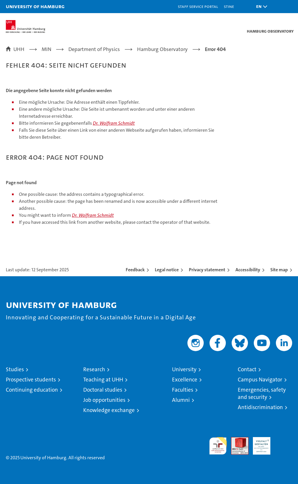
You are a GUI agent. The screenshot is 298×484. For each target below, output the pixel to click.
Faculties (182, 389)
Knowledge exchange (109, 410)
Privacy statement (207, 270)
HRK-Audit (258, 443)
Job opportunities (104, 400)
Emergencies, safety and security (262, 393)
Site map (279, 270)
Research (94, 369)
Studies (15, 369)
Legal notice (167, 270)
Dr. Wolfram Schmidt (114, 123)
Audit (236, 440)
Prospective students (31, 379)
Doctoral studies (102, 389)
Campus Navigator (260, 379)
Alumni (181, 400)
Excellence (184, 379)
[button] (260, 6)
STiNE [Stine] (229, 6)
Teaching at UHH (103, 379)
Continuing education (32, 389)
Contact (247, 369)
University (184, 369)
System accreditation (283, 443)
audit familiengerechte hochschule (218, 446)
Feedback (135, 270)
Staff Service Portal (198, 6)
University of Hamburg (35, 6)
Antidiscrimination (260, 407)
